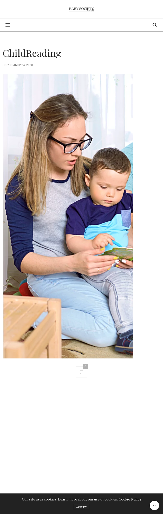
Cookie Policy (130, 499)
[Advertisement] (81, 450)
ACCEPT (81, 507)
